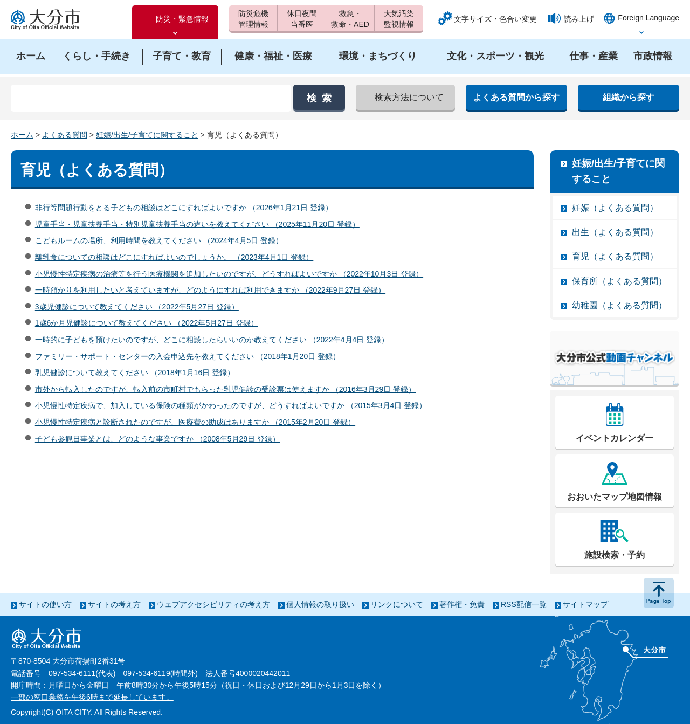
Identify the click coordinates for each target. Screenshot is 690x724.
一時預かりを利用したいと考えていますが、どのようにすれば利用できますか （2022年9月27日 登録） (210, 290)
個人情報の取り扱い (320, 604)
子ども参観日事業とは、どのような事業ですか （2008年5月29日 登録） (157, 439)
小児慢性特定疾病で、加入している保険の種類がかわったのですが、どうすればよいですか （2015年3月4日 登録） (231, 405)
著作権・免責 (462, 604)
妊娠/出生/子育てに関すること (147, 134)
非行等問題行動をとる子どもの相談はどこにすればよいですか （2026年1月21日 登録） (184, 207)
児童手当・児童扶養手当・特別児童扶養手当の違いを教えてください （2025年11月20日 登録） (197, 224)
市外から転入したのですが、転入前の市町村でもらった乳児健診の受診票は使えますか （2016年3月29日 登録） (225, 389)
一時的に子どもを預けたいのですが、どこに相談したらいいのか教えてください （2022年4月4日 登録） (212, 339)
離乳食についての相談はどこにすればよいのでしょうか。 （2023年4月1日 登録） (174, 257)
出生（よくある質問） (615, 232)
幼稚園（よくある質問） (619, 305)
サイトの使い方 (45, 604)
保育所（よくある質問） (619, 281)
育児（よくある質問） (615, 256)
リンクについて (396, 604)
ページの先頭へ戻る (659, 593)
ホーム (22, 134)
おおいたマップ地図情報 (614, 496)
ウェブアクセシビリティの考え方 (213, 604)
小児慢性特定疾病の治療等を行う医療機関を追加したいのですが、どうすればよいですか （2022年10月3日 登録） (229, 274)
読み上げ (579, 19)
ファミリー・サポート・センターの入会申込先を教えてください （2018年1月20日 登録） (187, 356)
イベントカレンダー (614, 438)
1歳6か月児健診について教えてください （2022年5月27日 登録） (146, 323)
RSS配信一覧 (524, 604)
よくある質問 (64, 134)
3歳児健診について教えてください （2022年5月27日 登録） (137, 306)
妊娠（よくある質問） (615, 207)
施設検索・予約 (614, 555)
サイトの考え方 (114, 604)
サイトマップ (585, 604)
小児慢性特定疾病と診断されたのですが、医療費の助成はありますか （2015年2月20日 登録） (195, 422)
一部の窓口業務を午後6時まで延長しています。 (92, 697)
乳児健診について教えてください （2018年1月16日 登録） (134, 372)
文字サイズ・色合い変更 (495, 19)
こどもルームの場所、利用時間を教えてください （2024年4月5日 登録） (159, 240)
